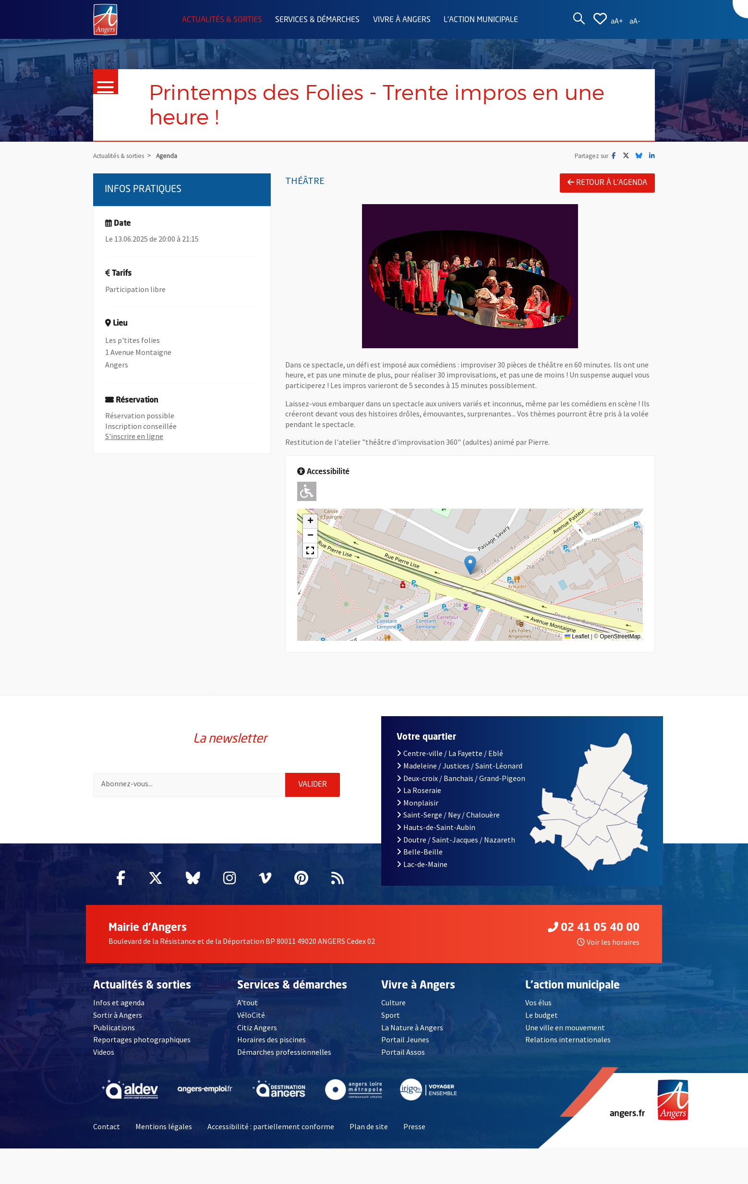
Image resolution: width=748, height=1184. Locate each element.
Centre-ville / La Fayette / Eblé (450, 753)
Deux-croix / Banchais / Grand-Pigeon (461, 778)
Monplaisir (417, 802)
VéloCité (251, 1015)
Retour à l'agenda (607, 182)
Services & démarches (317, 20)
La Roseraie (419, 790)
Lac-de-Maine (422, 864)
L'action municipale (481, 20)
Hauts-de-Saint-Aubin (436, 827)
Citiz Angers (257, 1027)
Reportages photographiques (142, 1039)
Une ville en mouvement (565, 1027)
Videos (103, 1052)
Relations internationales (568, 1039)
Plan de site (369, 1126)
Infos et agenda (119, 1002)
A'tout (247, 1002)
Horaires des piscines (271, 1039)
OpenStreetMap (620, 636)
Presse (414, 1126)
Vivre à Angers (402, 20)
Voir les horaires (608, 942)
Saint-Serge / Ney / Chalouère (448, 814)
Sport (390, 1015)
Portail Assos (403, 1052)
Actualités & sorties (222, 20)
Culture (393, 1002)
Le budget (541, 1015)
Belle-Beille (420, 851)
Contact (106, 1126)
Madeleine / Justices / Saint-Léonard (459, 765)
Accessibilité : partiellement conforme (270, 1126)
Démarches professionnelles (284, 1052)
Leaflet (577, 636)
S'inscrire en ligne (134, 436)
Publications (114, 1027)
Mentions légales (163, 1126)
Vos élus (538, 1002)
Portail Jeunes (405, 1039)
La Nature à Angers (412, 1027)
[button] (470, 565)
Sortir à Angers (117, 1015)
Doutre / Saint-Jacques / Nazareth (456, 839)
